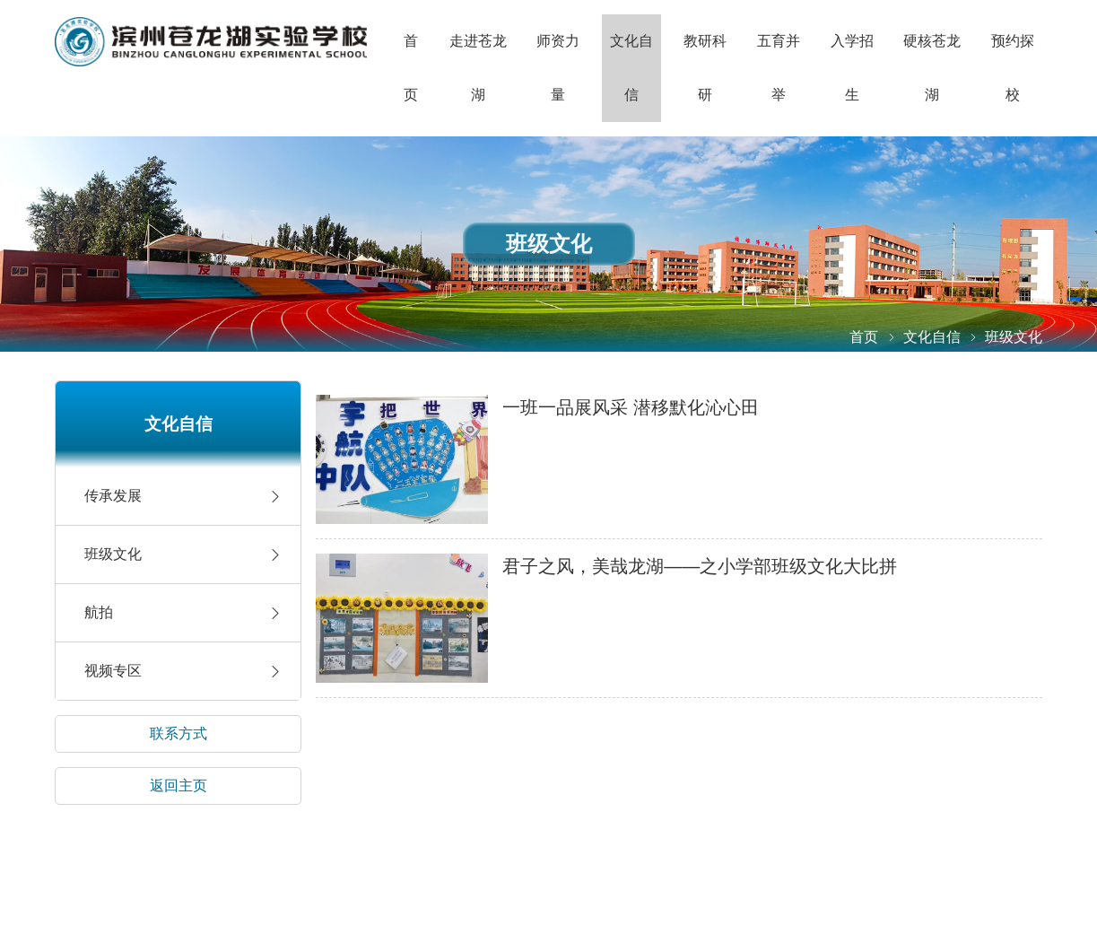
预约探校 (1012, 67)
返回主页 (178, 785)
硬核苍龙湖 (932, 67)
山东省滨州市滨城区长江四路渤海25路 (211, 41)
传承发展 (113, 495)
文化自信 (631, 67)
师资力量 (557, 67)
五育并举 (778, 67)
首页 (411, 67)
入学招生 (852, 67)
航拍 (98, 612)
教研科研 (705, 67)
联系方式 (178, 733)
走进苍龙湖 (478, 67)
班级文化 (113, 554)
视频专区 (113, 670)
